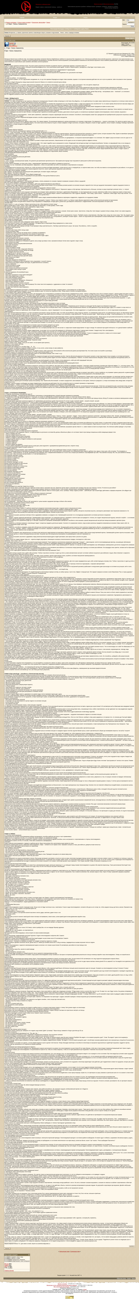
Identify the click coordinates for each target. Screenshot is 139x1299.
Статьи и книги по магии (23, 22)
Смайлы (6, 1265)
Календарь (61, 29)
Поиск (87, 29)
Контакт (118, 17)
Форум (55, 17)
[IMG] (5, 1266)
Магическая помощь (109, 4)
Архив (129, 1278)
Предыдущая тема (64, 1251)
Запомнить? (131, 22)
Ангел (11, 43)
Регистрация (54, 29)
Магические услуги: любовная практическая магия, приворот (62, 1285)
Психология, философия (38, 22)
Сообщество (69, 29)
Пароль (124, 24)
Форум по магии (98, 4)
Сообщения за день (79, 29)
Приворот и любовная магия (43, 4)
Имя (123, 20)
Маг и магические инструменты (61, 1286)
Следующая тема (75, 1251)
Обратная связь (121, 1278)
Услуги (85, 17)
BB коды (6, 1263)
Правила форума (9, 1270)
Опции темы (129, 38)
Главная (22, 17)
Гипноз (48, 22)
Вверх (133, 1278)
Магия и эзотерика (11, 22)
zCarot (84, 1289)
